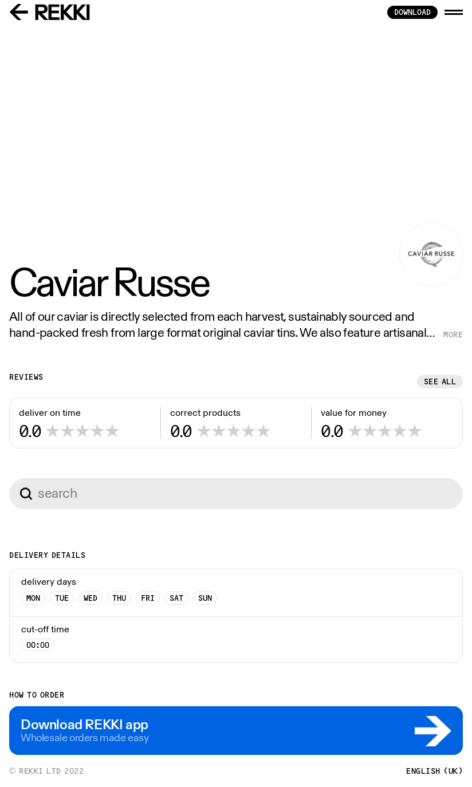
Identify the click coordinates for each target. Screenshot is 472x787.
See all (440, 381)
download (412, 12)
